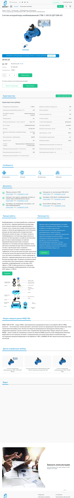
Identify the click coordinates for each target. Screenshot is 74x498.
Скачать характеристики (63, 95)
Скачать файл (9, 194)
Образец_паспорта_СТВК (13, 192)
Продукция (41, 494)
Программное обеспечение (63, 496)
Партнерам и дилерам (44, 496)
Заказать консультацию (11, 85)
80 (22, 63)
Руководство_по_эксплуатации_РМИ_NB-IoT (56, 192)
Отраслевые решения (26, 6)
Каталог (16, 6)
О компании (59, 494)
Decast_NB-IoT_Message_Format (52, 203)
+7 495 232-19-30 (67, 2)
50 (20, 63)
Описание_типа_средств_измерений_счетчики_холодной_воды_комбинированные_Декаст (20, 197)
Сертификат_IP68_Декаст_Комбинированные (56, 197)
